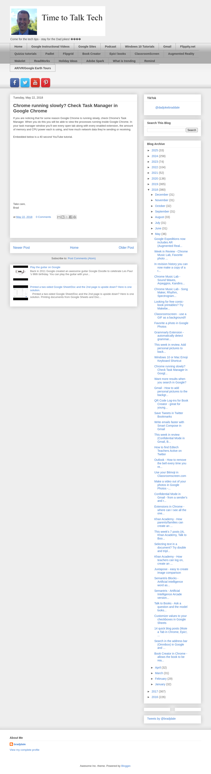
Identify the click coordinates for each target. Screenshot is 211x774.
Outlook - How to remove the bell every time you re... (170, 463)
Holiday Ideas (68, 61)
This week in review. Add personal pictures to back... (170, 348)
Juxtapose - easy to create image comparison (171, 570)
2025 (155, 150)
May (158, 234)
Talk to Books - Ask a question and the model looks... (171, 607)
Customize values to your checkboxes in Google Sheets (170, 619)
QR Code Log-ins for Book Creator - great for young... (171, 404)
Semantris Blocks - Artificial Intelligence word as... (168, 582)
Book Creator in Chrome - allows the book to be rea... (170, 657)
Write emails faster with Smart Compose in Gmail (169, 425)
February (161, 678)
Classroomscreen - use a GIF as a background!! (170, 315)
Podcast (110, 46)
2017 (155, 691)
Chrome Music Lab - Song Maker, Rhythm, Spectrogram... (171, 292)
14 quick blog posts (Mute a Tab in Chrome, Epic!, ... (170, 632)
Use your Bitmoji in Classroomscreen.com (170, 474)
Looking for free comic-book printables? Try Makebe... (169, 305)
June (158, 228)
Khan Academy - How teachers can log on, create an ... (168, 560)
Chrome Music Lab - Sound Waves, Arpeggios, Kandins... (169, 280)
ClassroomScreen (147, 53)
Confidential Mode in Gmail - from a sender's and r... (170, 497)
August (160, 217)
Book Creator (91, 53)
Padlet (49, 53)
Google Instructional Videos (50, 46)
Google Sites (87, 46)
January (160, 684)
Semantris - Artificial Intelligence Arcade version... (168, 594)
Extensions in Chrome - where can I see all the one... (170, 510)
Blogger (125, 765)
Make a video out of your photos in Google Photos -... (170, 485)
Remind (149, 61)
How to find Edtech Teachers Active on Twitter (168, 451)
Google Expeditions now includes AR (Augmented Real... (169, 242)
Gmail (167, 46)
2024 (155, 156)
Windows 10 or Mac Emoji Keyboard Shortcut (171, 359)
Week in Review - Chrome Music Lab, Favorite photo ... (171, 255)
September (162, 211)
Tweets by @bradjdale (161, 718)
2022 (155, 167)
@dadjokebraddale (167, 107)
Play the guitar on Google (45, 267)
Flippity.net (187, 46)
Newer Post (21, 247)
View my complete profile (24, 749)
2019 (155, 184)
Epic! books (117, 53)
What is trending (124, 61)
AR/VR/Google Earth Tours (32, 68)
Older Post (126, 247)
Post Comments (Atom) (82, 258)
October (160, 206)
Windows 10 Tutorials (140, 46)
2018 (155, 189)
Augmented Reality (181, 53)
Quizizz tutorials (25, 53)
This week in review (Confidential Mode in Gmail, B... (169, 438)
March (159, 673)
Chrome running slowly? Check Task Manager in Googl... (171, 370)
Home (18, 46)
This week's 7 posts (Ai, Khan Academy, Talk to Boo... (170, 535)
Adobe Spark (95, 61)
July (158, 222)
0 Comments (43, 216)
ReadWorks (42, 61)
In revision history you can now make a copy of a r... (171, 267)
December (162, 194)
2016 (155, 697)
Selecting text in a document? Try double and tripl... (170, 547)
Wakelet (19, 61)
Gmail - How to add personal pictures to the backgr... (171, 391)
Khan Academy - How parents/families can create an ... (168, 522)
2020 (155, 178)
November (162, 200)
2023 (155, 161)
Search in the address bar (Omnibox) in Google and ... (170, 644)
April (158, 667)
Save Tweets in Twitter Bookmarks (168, 414)
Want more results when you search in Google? (170, 380)
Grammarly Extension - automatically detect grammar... (169, 336)
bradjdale (20, 744)
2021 (155, 172)
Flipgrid (68, 53)
